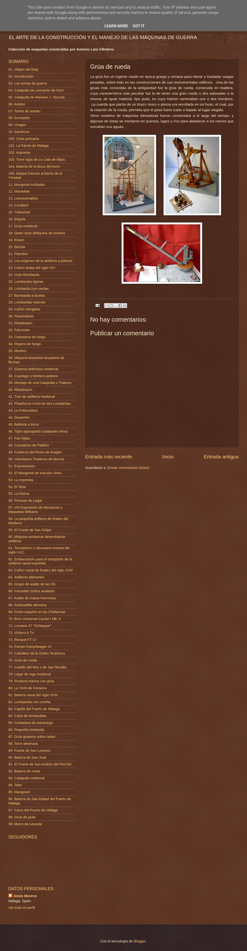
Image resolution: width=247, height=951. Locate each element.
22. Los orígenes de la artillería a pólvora (40, 261)
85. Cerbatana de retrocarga (30, 723)
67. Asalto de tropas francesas (32, 598)
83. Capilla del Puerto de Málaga (34, 709)
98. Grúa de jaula (21, 817)
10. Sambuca (18, 132)
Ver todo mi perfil (21, 908)
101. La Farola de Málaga (28, 146)
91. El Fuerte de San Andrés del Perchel (39, 764)
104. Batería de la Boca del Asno (34, 166)
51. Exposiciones (21, 466)
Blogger (140, 941)
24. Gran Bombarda (23, 275)
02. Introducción (21, 76)
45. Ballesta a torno (23, 424)
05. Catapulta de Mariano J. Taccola (36, 97)
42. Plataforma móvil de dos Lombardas (39, 403)
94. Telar (15, 785)
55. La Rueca (18, 493)
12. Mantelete (19, 191)
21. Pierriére (18, 254)
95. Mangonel (19, 792)
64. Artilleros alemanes (26, 577)
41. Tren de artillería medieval (31, 397)
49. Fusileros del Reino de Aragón (35, 452)
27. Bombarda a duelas (26, 295)
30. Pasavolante (21, 316)
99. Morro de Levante (25, 824)
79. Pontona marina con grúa (31, 681)
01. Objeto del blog (23, 69)
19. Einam (16, 240)
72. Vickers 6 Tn (21, 633)
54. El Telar (17, 487)
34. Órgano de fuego (24, 344)
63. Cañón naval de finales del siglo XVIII (40, 570)
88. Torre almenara (23, 744)
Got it (138, 26)
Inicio (168, 456)
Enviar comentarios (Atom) (128, 468)
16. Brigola (16, 219)
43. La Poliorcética (22, 410)
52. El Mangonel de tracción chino (35, 473)
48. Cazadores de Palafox (28, 445)
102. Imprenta (19, 152)
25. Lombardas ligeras (25, 282)
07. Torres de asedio (24, 111)
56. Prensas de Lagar (25, 500)
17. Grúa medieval (22, 226)
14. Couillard (18, 205)
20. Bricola (16, 247)
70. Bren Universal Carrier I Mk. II (34, 619)
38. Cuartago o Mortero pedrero (33, 376)
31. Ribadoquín (20, 323)
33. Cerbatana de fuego (27, 337)
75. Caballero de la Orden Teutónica (36, 653)
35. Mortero (17, 351)
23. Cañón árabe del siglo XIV (31, 268)
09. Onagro (17, 125)
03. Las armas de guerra (27, 83)
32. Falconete (19, 330)
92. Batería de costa (24, 771)
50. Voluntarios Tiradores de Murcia (36, 459)
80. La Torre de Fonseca (27, 688)
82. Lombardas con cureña (29, 702)
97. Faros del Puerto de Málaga (33, 810)
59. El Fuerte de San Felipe (29, 530)
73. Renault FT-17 (22, 640)
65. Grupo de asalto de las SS (31, 584)
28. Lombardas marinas (27, 302)
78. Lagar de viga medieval (29, 674)
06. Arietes (16, 104)
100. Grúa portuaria (23, 139)
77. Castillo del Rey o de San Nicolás (37, 667)
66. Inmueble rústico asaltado (31, 591)
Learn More (116, 26)
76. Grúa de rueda (22, 660)
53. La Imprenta (20, 480)
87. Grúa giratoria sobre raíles (31, 737)
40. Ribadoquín (20, 390)
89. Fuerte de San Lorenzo (29, 750)
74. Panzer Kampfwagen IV (29, 647)
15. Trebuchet (19, 212)
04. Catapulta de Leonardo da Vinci (36, 90)
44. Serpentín (18, 417)
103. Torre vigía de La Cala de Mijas (36, 159)
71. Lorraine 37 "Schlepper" (30, 626)
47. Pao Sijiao (19, 438)
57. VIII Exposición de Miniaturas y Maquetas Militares (35, 510)
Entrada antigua (221, 456)
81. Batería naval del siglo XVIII (33, 695)
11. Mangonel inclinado (26, 185)
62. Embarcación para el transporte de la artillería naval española (40, 561)
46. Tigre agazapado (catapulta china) (38, 431)
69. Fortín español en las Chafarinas (36, 612)
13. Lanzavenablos (23, 198)
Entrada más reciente (108, 456)
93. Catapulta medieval (26, 778)
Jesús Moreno (25, 896)
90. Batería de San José (27, 757)
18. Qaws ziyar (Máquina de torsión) (36, 233)
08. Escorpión (19, 118)
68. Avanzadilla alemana (27, 605)
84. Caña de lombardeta (27, 716)
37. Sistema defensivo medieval (33, 369)
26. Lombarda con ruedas (28, 288)
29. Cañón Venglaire (24, 309)
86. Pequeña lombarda (26, 730)
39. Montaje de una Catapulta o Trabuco (39, 383)
